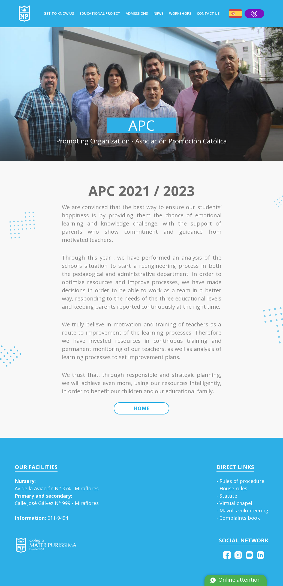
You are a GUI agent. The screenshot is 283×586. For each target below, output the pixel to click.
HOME (142, 408)
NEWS (158, 13)
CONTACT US (208, 13)
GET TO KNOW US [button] (59, 13)
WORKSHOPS (180, 13)
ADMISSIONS (137, 13)
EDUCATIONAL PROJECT (100, 13)
